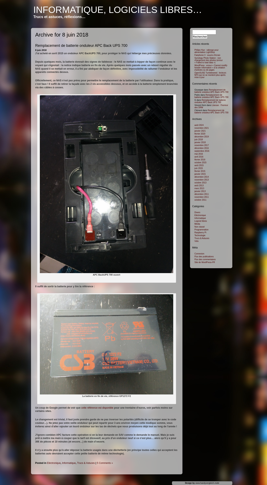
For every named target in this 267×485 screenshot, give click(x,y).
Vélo (197, 241)
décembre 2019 (202, 137)
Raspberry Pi (200, 232)
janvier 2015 (200, 174)
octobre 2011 (200, 200)
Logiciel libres (201, 221)
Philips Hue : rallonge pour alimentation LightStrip (207, 51)
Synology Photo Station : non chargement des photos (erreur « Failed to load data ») (209, 60)
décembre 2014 (202, 177)
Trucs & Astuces (86, 463)
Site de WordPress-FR (205, 262)
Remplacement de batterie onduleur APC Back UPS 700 (81, 46)
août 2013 (199, 185)
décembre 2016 (202, 148)
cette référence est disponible (97, 407)
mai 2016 (199, 154)
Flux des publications (204, 256)
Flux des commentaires (205, 259)
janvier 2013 (200, 191)
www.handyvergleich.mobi (207, 483)
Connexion (199, 254)
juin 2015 (199, 168)
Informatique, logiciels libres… (117, 9)
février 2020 (200, 134)
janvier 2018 (200, 142)
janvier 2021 (200, 131)
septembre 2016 (202, 151)
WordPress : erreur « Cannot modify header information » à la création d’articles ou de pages (211, 67)
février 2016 (200, 160)
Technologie (200, 235)
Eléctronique (54, 463)
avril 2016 (199, 157)
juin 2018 (199, 139)
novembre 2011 (202, 197)
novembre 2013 (202, 180)
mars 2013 (199, 188)
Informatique (69, 463)
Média (197, 224)
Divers (197, 212)
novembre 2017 (202, 145)
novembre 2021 (202, 128)
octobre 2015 (200, 162)
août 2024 (199, 125)
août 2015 (199, 165)
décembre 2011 (202, 194)
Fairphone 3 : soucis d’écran (207, 55)
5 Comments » (105, 463)
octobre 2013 (200, 183)
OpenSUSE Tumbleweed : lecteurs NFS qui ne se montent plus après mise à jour (210, 75)
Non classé (200, 227)
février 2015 (200, 171)
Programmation (202, 230)
